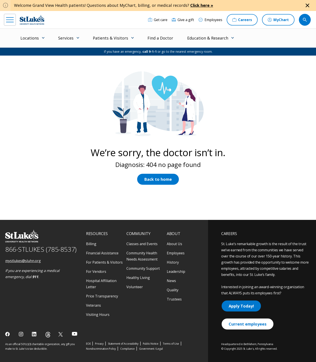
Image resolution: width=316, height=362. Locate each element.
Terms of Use (171, 344)
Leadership (176, 271)
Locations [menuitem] (29, 38)
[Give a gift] (183, 20)
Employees (176, 253)
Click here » (201, 5)
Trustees (174, 299)
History (173, 262)
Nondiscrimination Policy (101, 349)
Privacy (99, 344)
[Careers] (242, 19)
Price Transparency (102, 296)
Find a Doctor (160, 38)
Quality (172, 290)
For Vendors (96, 271)
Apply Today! (241, 306)
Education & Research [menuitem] (207, 38)
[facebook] (8, 334)
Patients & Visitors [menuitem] (110, 38)
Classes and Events (142, 243)
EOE (88, 344)
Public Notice (150, 344)
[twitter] (61, 334)
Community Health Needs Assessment (142, 256)
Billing (91, 243)
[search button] (305, 20)
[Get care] (157, 20)
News (171, 280)
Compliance (127, 349)
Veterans (93, 305)
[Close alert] (307, 5)
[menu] (10, 20)
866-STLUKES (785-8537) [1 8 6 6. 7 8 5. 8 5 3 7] (41, 249)
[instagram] (21, 334)
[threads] (48, 334)
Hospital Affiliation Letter (101, 283)
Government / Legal (151, 349)
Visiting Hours (98, 314)
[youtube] (74, 334)
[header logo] (32, 20)
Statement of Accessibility (123, 344)
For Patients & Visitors (104, 262)
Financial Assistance (102, 253)
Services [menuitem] (66, 38)
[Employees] (210, 20)
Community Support (143, 268)
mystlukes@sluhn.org (23, 260)
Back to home (158, 179)
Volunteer (134, 286)
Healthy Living (138, 277)
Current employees (247, 324)
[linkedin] (34, 334)
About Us (174, 243)
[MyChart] (278, 19)
